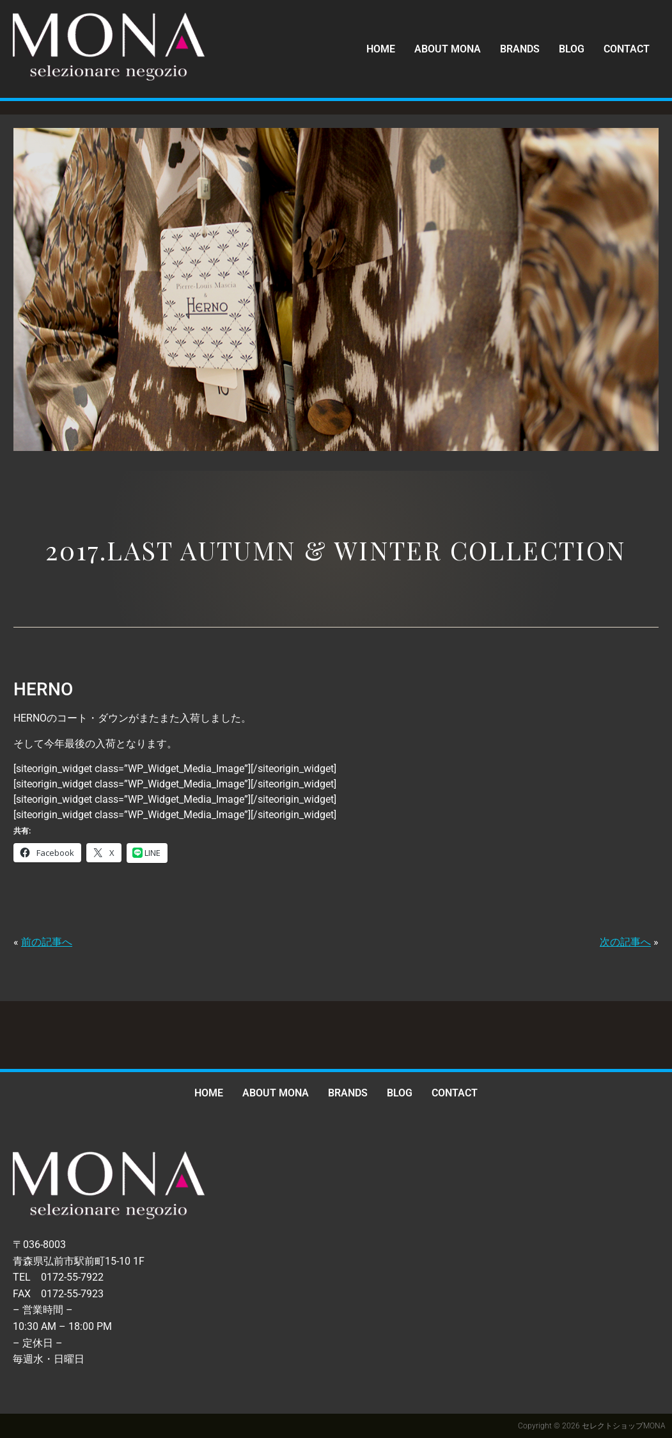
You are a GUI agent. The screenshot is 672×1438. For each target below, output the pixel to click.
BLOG (571, 49)
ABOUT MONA (447, 49)
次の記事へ (625, 942)
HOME (380, 49)
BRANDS (520, 49)
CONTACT (627, 49)
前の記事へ (46, 942)
